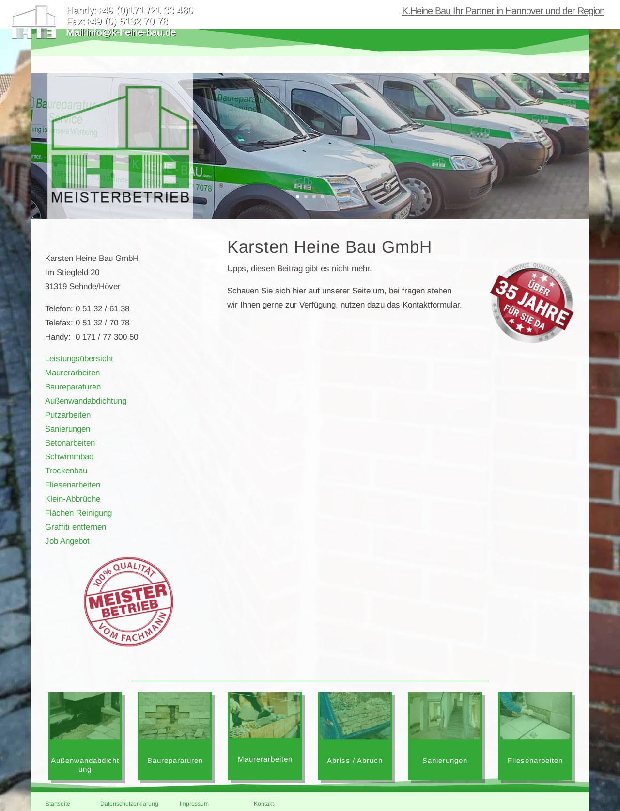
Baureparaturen (73, 386)
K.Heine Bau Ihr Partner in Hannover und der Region (503, 11)
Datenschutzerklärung (129, 803)
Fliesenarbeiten (72, 484)
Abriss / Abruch (355, 760)
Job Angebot (67, 541)
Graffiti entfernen (75, 527)
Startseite (58, 803)
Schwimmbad (69, 456)
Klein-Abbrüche (72, 498)
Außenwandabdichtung (85, 401)
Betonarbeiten (70, 443)
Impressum (194, 803)
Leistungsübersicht (79, 358)
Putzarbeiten (68, 415)
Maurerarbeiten (72, 372)
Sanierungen (67, 429)
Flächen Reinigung (78, 513)
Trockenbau (66, 470)
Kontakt (264, 803)
